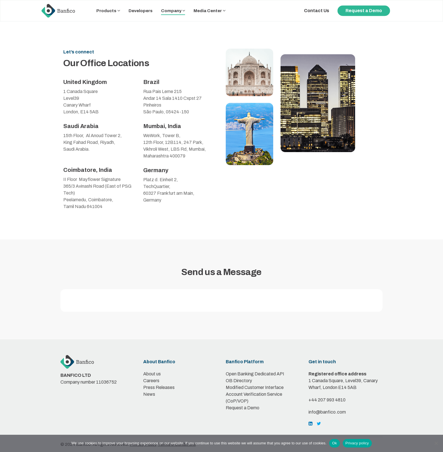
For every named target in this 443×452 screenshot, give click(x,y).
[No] (436, 443)
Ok (334, 443)
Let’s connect (78, 51)
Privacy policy (357, 443)
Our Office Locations (106, 63)
